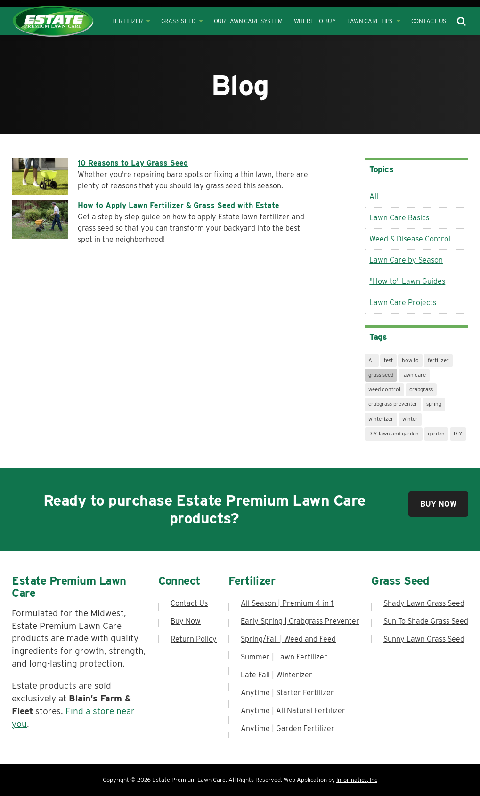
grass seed (380, 374)
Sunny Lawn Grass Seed (423, 639)
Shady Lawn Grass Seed (423, 603)
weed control (384, 389)
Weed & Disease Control (409, 238)
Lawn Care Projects (402, 302)
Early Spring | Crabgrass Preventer (300, 621)
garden (436, 433)
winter (410, 419)
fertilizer (438, 360)
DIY (458, 433)
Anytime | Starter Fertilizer (287, 692)
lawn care (414, 374)
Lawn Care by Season (406, 260)
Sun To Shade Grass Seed (425, 621)
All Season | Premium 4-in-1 (287, 603)
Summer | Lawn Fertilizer (284, 656)
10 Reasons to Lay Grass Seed (133, 163)
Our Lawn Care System (248, 20)
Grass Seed (182, 20)
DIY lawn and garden (393, 433)
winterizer (380, 419)
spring (433, 404)
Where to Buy (315, 20)
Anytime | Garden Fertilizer (287, 728)
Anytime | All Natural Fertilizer (293, 710)
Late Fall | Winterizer (276, 674)
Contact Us (429, 20)
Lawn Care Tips (373, 20)
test (388, 360)
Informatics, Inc (356, 779)
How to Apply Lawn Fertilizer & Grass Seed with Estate (178, 205)
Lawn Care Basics (399, 217)
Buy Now (438, 503)
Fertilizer (131, 20)
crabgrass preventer (392, 404)
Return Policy (194, 639)
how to (410, 360)
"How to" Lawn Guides (407, 281)
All (373, 196)
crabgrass (421, 389)
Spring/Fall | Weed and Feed (288, 639)
